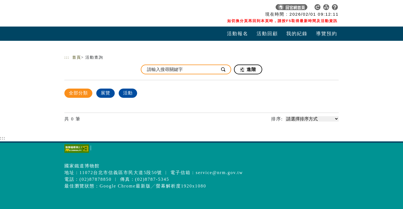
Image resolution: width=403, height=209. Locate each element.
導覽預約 (326, 33)
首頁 (76, 57)
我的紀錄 (297, 33)
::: (66, 57)
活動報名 (237, 33)
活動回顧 (267, 33)
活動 (128, 93)
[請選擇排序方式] (312, 119)
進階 (248, 69)
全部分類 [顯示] (78, 93)
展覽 (105, 93)
